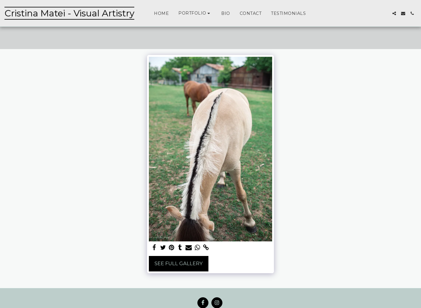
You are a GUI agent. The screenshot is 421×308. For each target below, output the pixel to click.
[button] (195, 13)
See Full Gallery (179, 263)
